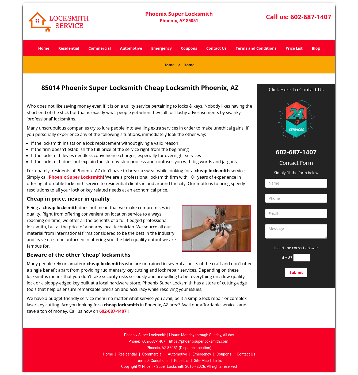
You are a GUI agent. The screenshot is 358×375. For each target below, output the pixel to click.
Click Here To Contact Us (296, 89)
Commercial (99, 48)
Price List (294, 48)
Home (43, 48)
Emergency (161, 48)
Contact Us (216, 48)
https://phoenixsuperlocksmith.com (198, 341)
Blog (316, 48)
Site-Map (201, 360)
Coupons (189, 48)
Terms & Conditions (152, 360)
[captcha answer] (301, 257)
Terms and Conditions (256, 48)
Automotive (131, 48)
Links (217, 360)
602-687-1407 (310, 16)
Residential (68, 48)
